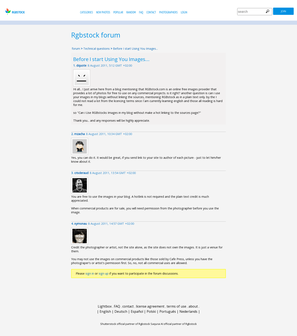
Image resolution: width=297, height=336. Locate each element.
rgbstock (14, 11)
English (105, 311)
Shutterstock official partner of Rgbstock (125, 324)
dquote (81, 65)
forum (76, 49)
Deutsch (120, 311)
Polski (151, 311)
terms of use (176, 306)
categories (86, 12)
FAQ (141, 12)
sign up (103, 273)
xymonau (80, 224)
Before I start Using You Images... (135, 49)
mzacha (79, 134)
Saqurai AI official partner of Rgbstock (174, 324)
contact (151, 12)
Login (184, 12)
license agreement (150, 306)
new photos (103, 12)
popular (118, 12)
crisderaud (81, 173)
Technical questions (96, 49)
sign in (89, 273)
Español (137, 311)
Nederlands (188, 311)
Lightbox (105, 306)
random (131, 12)
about (193, 306)
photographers (168, 12)
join (283, 11)
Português (167, 311)
